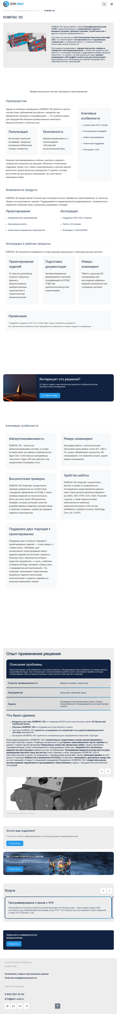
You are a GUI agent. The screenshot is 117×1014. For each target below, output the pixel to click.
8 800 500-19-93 (14, 994)
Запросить (14, 944)
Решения (6, 11)
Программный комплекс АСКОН (27, 11)
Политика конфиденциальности (21, 978)
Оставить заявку (50, 395)
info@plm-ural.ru (14, 998)
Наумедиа (19, 986)
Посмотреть (15, 843)
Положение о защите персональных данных (27, 974)
